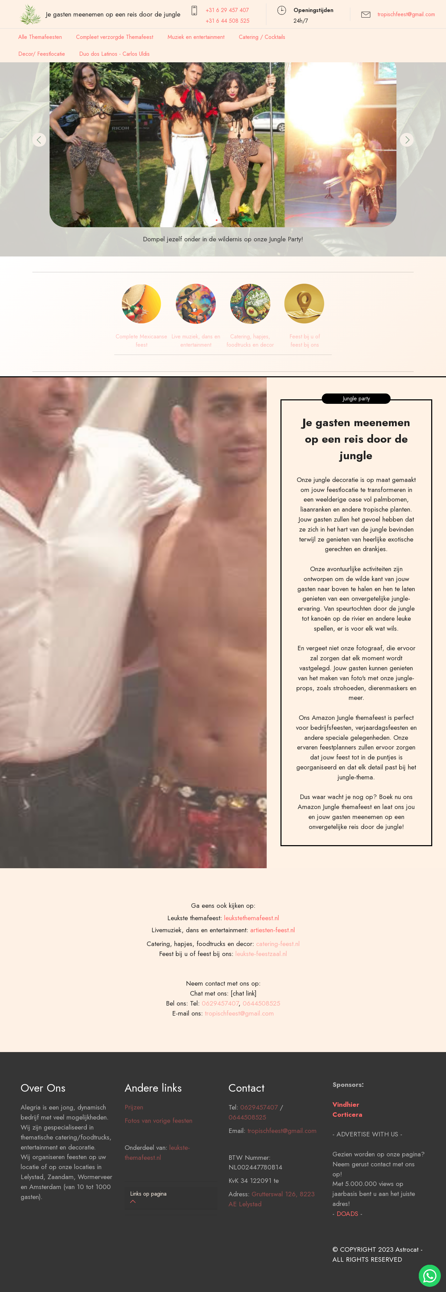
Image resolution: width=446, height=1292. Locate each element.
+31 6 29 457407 (227, 10)
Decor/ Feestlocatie (41, 54)
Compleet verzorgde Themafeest (114, 37)
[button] (39, 140)
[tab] (171, 1198)
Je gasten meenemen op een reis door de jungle (113, 14)
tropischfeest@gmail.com (406, 14)
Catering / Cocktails (262, 37)
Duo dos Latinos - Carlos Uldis (114, 54)
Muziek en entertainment (196, 37)
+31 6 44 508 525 (227, 21)
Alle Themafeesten (40, 37)
